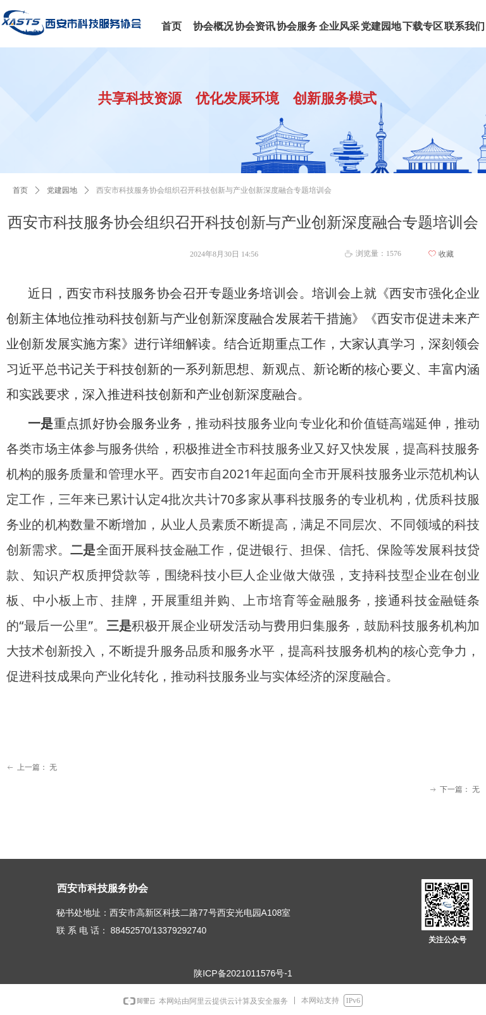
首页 (20, 190)
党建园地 (62, 190)
